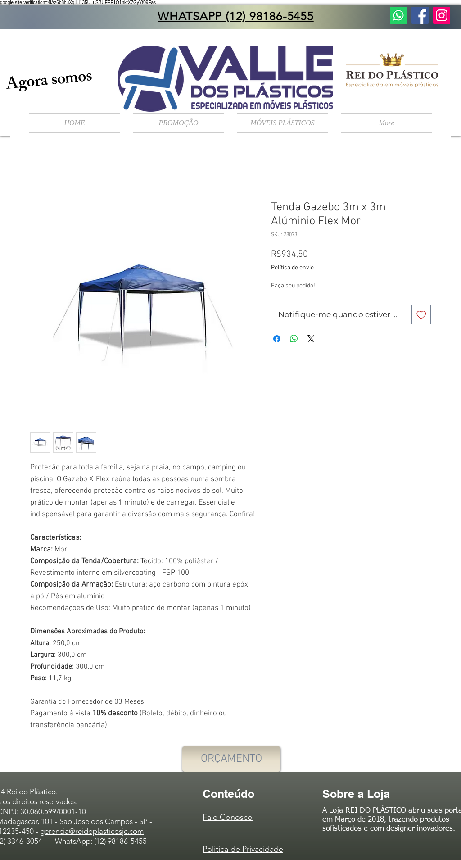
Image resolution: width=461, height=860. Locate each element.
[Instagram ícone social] (441, 15)
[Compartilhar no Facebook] (276, 338)
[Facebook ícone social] (420, 15)
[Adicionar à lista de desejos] (421, 314)
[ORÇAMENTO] (231, 759)
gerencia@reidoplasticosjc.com (92, 831)
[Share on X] (311, 338)
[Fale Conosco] (398, 15)
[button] (282, 123)
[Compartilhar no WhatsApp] (294, 338)
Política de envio (292, 268)
